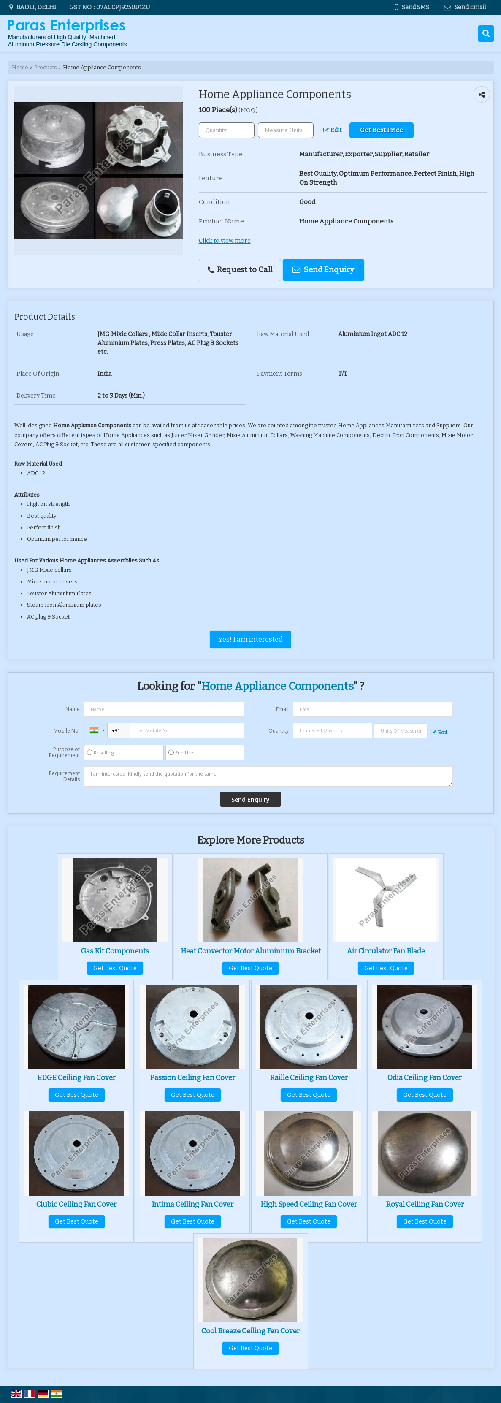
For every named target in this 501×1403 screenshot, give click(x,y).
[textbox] (286, 130)
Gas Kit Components (115, 951)
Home (20, 67)
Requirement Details (64, 776)
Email (282, 709)
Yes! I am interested (250, 639)
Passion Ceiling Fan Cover (192, 1077)
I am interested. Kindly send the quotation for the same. (268, 776)
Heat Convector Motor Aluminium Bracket (251, 951)
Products (45, 67)
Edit (332, 130)
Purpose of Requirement (64, 752)
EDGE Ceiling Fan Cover (76, 1077)
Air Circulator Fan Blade (386, 951)
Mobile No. (67, 730)
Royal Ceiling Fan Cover (425, 1204)
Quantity (278, 730)
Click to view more (225, 240)
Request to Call (240, 269)
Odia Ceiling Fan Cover (424, 1077)
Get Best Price (381, 130)
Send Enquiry (323, 269)
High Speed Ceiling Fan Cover (308, 1204)
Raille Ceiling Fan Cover (309, 1077)
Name (72, 709)
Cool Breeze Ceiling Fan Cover (250, 1331)
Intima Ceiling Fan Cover (192, 1204)
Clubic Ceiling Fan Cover (76, 1204)
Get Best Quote (115, 968)
